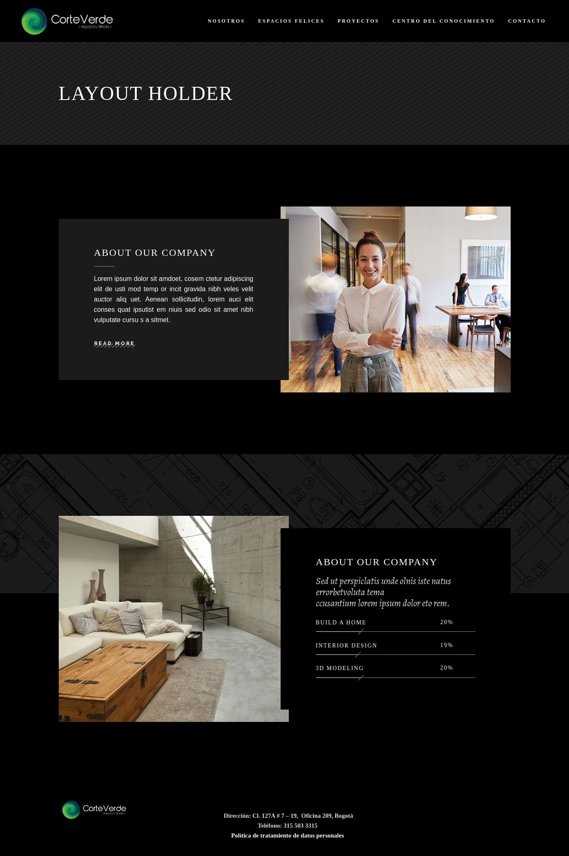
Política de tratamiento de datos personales (287, 835)
